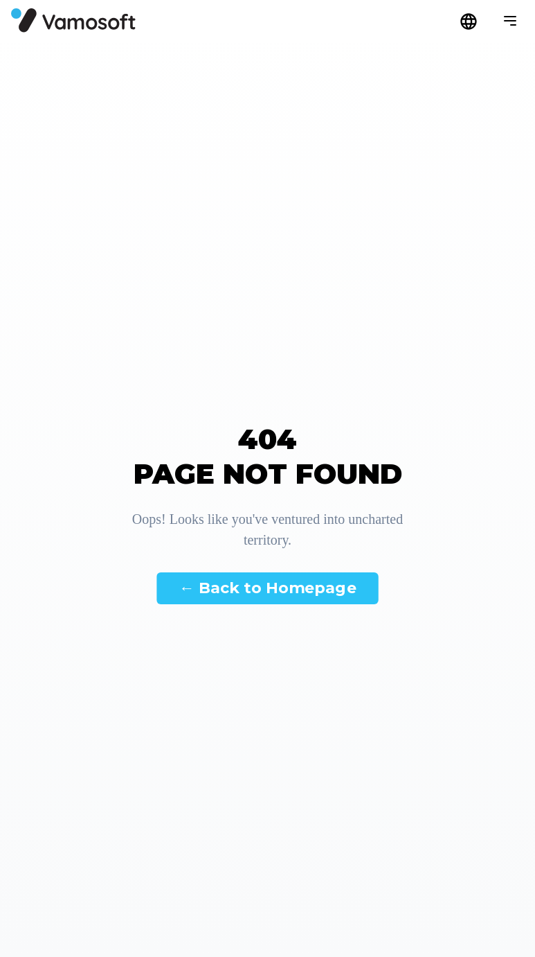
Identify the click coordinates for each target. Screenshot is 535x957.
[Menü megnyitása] (510, 21)
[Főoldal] (73, 20)
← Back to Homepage (267, 587)
